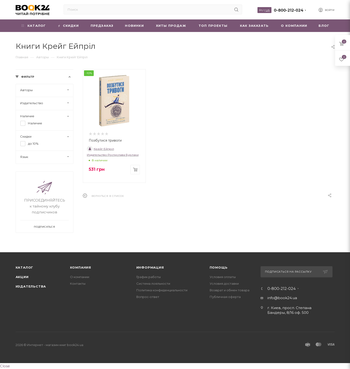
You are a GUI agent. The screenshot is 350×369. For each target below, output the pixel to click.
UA (268, 10)
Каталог (24, 267)
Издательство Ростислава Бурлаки (113, 155)
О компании (79, 277)
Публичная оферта (225, 297)
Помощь (219, 267)
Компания (80, 267)
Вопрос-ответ (147, 297)
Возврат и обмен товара (229, 290)
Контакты (77, 283)
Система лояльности (153, 283)
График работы (148, 277)
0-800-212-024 (288, 10)
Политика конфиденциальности (161, 290)
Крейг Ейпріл (100, 149)
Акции (22, 277)
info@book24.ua (282, 298)
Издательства (31, 286)
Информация (150, 267)
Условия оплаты (223, 277)
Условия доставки (224, 283)
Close (5, 366)
